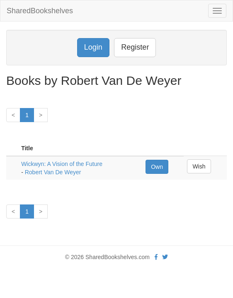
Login (93, 47)
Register (135, 47)
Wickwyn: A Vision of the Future (61, 164)
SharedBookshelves (40, 11)
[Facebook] (156, 257)
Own (157, 166)
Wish (198, 166)
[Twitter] (165, 257)
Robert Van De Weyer (53, 172)
